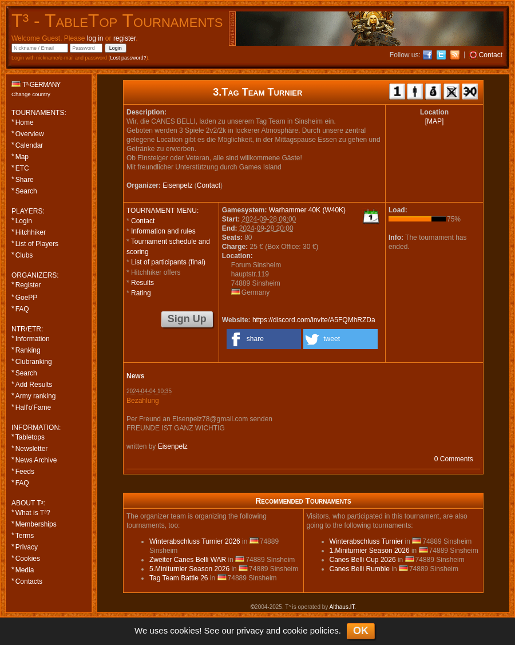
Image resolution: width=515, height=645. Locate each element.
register (124, 38)
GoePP (26, 298)
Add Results (34, 385)
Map (22, 157)
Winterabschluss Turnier (366, 541)
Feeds (24, 472)
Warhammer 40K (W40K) (307, 210)
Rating (141, 293)
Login (23, 221)
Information (32, 339)
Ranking (28, 350)
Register (28, 285)
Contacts (28, 581)
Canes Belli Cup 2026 (363, 560)
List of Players (36, 244)
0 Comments (453, 459)
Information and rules (163, 231)
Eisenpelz (177, 185)
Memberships (36, 524)
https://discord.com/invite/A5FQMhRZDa (313, 320)
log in (95, 38)
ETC (22, 168)
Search (26, 191)
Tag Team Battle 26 (178, 578)
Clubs (24, 255)
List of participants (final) (168, 262)
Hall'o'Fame (33, 407)
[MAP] (434, 121)
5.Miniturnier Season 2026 (189, 569)
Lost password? (128, 58)
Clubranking (33, 362)
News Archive (36, 460)
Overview (29, 134)
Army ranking (35, 396)
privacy (250, 630)
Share (24, 180)
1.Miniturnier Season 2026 (370, 551)
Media (24, 570)
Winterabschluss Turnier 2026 (194, 541)
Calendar (29, 145)
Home (24, 122)
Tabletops (30, 437)
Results (142, 283)
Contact (208, 185)
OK (361, 630)
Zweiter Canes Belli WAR (187, 560)
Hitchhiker (30, 232)
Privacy (26, 547)
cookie (295, 630)
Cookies (27, 559)
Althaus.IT (342, 607)
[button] (264, 339)
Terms (24, 536)
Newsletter (31, 449)
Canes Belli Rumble (360, 569)
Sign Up (187, 319)
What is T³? (32, 513)
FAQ (22, 309)
